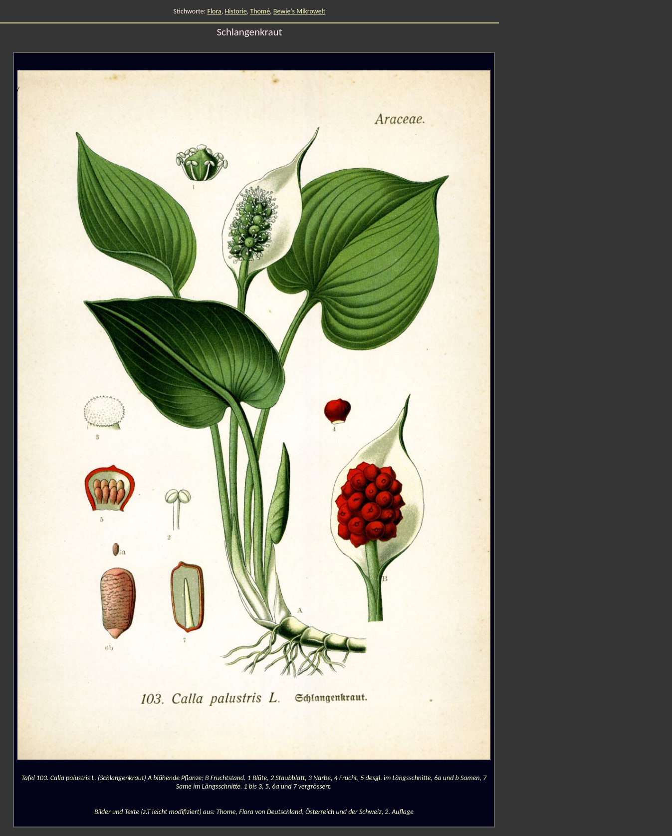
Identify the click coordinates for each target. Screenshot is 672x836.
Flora (214, 11)
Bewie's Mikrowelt (299, 11)
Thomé (260, 11)
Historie (235, 11)
